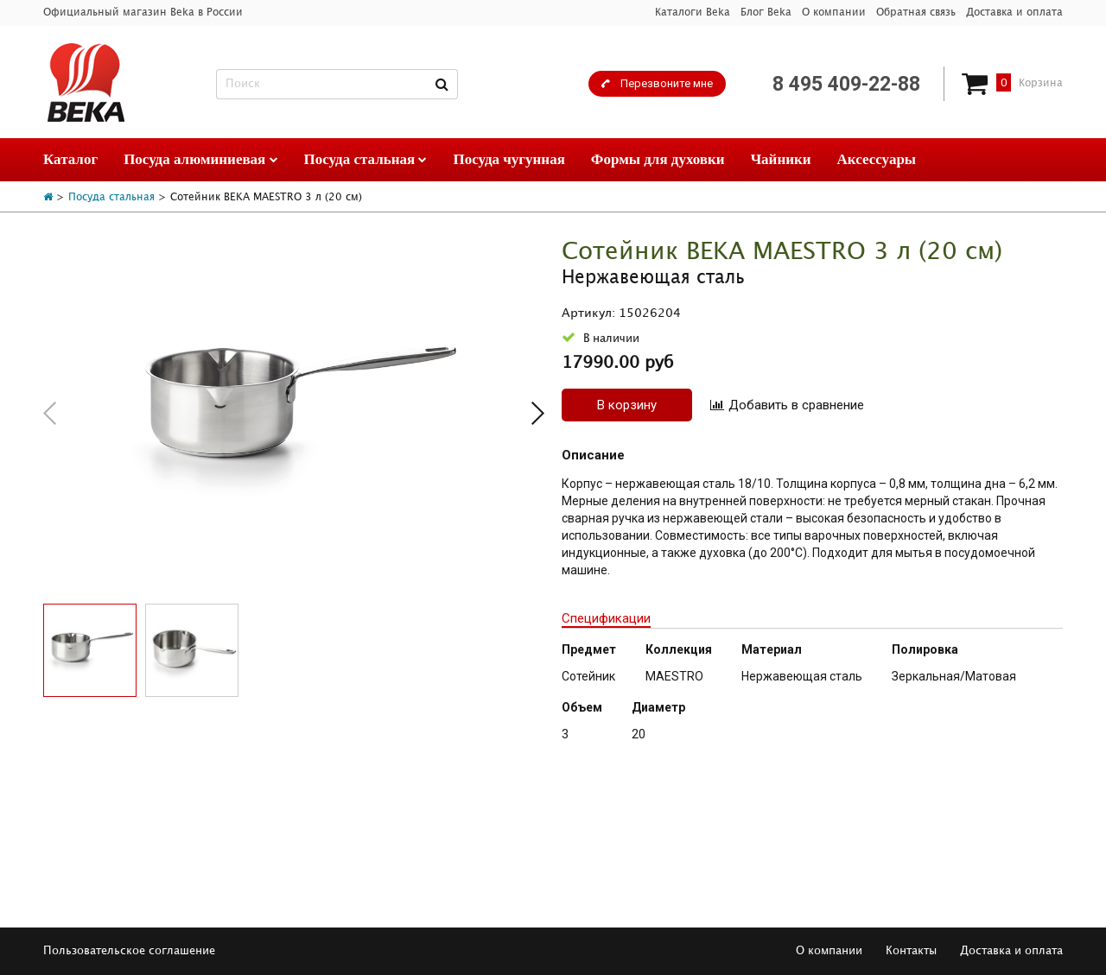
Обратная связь (916, 12)
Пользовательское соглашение (129, 951)
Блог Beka (766, 12)
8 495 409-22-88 (846, 84)
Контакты (911, 951)
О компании (834, 12)
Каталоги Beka (692, 12)
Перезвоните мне (666, 83)
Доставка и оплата (1014, 12)
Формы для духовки (658, 159)
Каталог (70, 159)
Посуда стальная (366, 159)
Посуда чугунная (508, 159)
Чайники (781, 159)
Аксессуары (877, 159)
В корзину (627, 405)
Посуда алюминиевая (200, 159)
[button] (537, 413)
